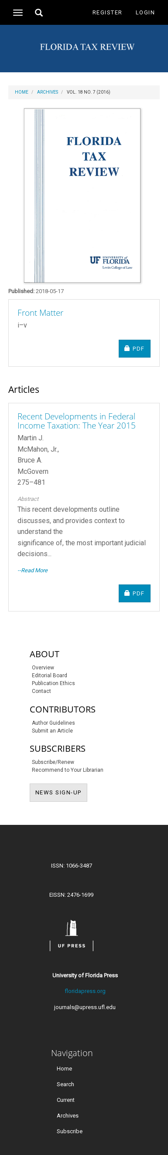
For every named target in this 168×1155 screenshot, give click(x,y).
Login (145, 12)
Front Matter (40, 312)
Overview (43, 668)
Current (66, 1099)
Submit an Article (52, 731)
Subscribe (69, 1131)
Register (108, 12)
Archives (47, 92)
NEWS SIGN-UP (61, 792)
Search (65, 1084)
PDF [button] (137, 348)
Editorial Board (49, 675)
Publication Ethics (53, 683)
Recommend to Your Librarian (67, 770)
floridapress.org (85, 991)
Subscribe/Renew (53, 762)
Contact (41, 691)
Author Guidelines (53, 723)
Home (21, 92)
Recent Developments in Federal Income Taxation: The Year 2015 (76, 421)
